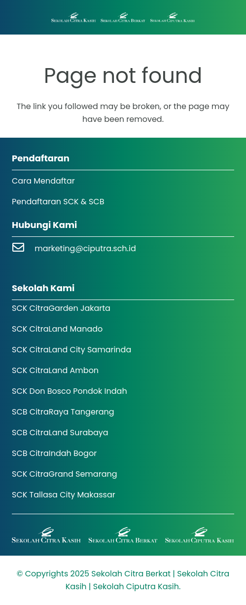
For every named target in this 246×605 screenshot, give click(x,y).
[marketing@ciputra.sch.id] (23, 248)
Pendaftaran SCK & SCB (58, 201)
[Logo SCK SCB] (123, 17)
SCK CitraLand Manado (57, 329)
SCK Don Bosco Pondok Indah (69, 391)
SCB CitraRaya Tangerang (63, 411)
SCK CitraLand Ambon (55, 370)
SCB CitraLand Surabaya (60, 432)
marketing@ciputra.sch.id (85, 248)
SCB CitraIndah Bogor (54, 453)
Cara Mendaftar (43, 181)
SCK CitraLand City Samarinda (71, 349)
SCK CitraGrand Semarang (64, 474)
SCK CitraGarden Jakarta (61, 308)
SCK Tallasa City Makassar (63, 494)
